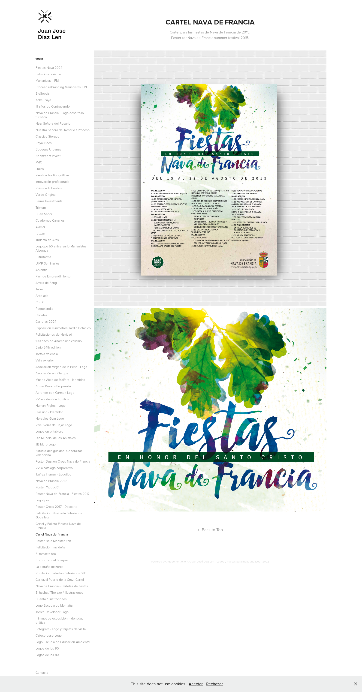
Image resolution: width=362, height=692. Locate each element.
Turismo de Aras (47, 240)
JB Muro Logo (46, 444)
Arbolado (42, 295)
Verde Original (46, 194)
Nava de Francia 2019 (51, 480)
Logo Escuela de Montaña (54, 605)
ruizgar (40, 233)
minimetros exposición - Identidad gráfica (60, 620)
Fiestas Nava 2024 (49, 67)
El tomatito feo (46, 553)
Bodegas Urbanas (48, 149)
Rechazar (214, 684)
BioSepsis (43, 93)
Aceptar (196, 684)
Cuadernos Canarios (50, 220)
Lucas (40, 168)
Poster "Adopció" (48, 487)
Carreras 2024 (46, 321)
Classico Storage (47, 136)
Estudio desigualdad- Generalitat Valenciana (59, 452)
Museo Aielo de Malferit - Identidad (60, 379)
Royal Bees (44, 143)
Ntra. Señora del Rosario (53, 123)
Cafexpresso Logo (49, 635)
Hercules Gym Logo (50, 418)
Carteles (41, 315)
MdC (39, 162)
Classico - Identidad (49, 412)
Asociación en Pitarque (52, 373)
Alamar (40, 227)
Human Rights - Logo (51, 405)
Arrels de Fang (46, 282)
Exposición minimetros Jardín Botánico (63, 328)
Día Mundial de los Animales (56, 438)
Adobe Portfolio (176, 561)
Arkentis (41, 270)
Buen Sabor (44, 214)
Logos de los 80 (47, 655)
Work (39, 59)
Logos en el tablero (49, 431)
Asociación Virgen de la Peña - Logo (61, 366)
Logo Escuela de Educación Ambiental (63, 642)
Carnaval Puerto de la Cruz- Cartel (60, 579)
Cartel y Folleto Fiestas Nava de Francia (58, 525)
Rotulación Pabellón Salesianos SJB (61, 573)
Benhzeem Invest (48, 155)
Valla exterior (45, 360)
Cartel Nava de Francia (52, 534)
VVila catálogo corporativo (54, 468)
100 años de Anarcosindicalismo (59, 341)
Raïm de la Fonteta (49, 188)
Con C (40, 302)
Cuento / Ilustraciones (51, 599)
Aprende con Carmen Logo (55, 392)
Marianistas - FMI (47, 80)
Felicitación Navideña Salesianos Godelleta (59, 515)
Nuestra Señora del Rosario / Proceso (63, 130)
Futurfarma (43, 257)
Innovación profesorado (52, 181)
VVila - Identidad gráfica (52, 399)
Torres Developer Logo (52, 612)
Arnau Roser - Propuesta (53, 386)
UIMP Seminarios (48, 263)
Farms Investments (49, 201)
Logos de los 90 (47, 648)
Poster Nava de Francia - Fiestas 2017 (62, 493)
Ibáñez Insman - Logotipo (53, 474)
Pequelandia (44, 308)
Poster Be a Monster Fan (53, 541)
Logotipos (43, 500)
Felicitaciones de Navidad (54, 334)
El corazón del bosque (52, 560)
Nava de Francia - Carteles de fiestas (62, 586)
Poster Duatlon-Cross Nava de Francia (63, 461)
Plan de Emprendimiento (53, 276)
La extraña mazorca (49, 566)
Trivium (41, 207)
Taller (39, 289)
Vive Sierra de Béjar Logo (54, 425)
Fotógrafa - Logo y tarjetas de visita (61, 629)
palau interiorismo (48, 74)
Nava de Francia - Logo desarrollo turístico (60, 115)
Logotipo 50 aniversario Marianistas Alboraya (61, 248)
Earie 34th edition (48, 347)
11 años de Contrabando (53, 106)
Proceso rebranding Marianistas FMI (61, 87)
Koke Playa (43, 100)
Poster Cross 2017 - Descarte (56, 506)
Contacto (42, 672)
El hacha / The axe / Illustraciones (59, 592)
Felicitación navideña (50, 547)
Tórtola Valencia (47, 354)
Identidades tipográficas (52, 175)
